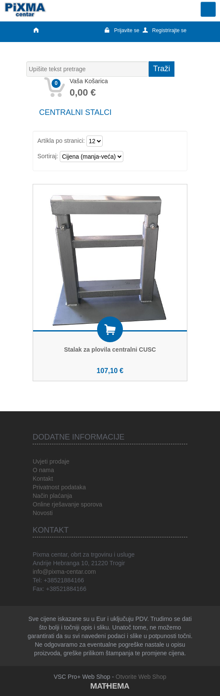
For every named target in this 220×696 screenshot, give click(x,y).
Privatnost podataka (59, 487)
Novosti (43, 512)
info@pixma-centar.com (64, 571)
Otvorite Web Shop (141, 676)
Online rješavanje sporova (67, 504)
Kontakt (43, 478)
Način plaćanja (52, 495)
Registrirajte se (164, 30)
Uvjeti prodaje (51, 461)
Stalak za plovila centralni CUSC (110, 349)
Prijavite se (121, 30)
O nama (43, 470)
